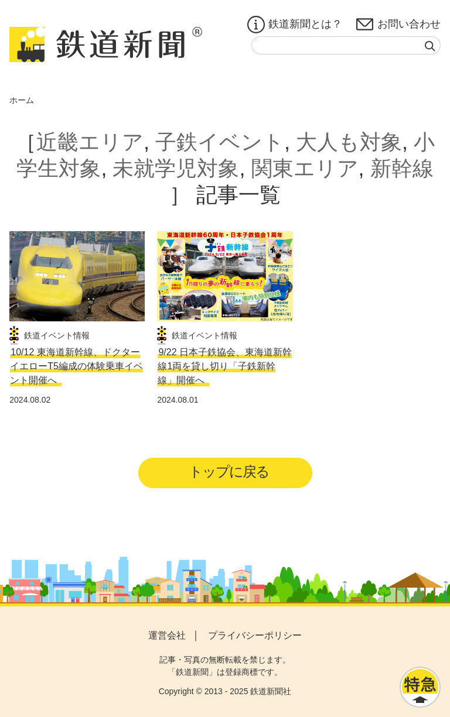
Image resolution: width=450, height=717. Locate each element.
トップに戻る (229, 471)
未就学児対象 (175, 168)
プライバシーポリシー (255, 635)
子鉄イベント (219, 142)
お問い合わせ (398, 24)
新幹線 (402, 168)
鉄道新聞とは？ (294, 24)
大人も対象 (349, 142)
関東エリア (305, 168)
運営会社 (167, 635)
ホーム (21, 100)
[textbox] (346, 45)
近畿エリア (90, 142)
